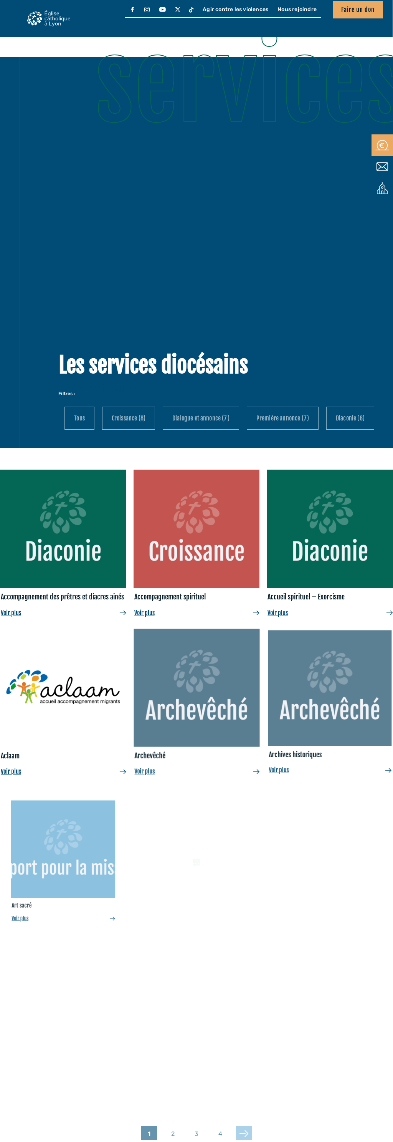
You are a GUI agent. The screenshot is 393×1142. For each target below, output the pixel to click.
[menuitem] (132, 10)
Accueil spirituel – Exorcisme (306, 597)
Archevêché (181, 721)
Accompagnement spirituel (170, 597)
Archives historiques (326, 708)
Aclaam (28, 737)
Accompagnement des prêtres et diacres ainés (62, 597)
